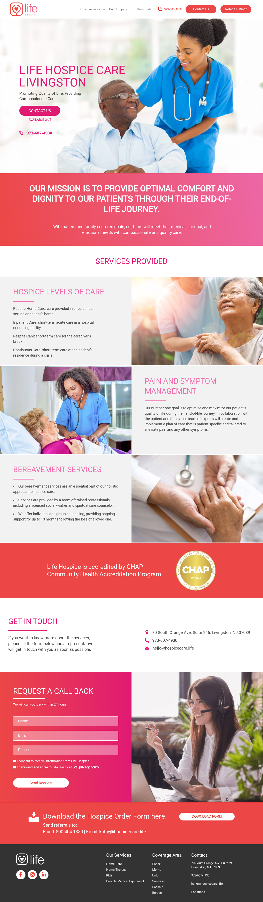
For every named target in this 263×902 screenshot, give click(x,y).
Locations (198, 892)
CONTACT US (40, 111)
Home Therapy (116, 870)
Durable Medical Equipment (125, 881)
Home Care (114, 864)
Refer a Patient (236, 9)
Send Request (41, 783)
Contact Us (201, 9)
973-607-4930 (173, 9)
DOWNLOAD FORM (207, 816)
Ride (109, 875)
